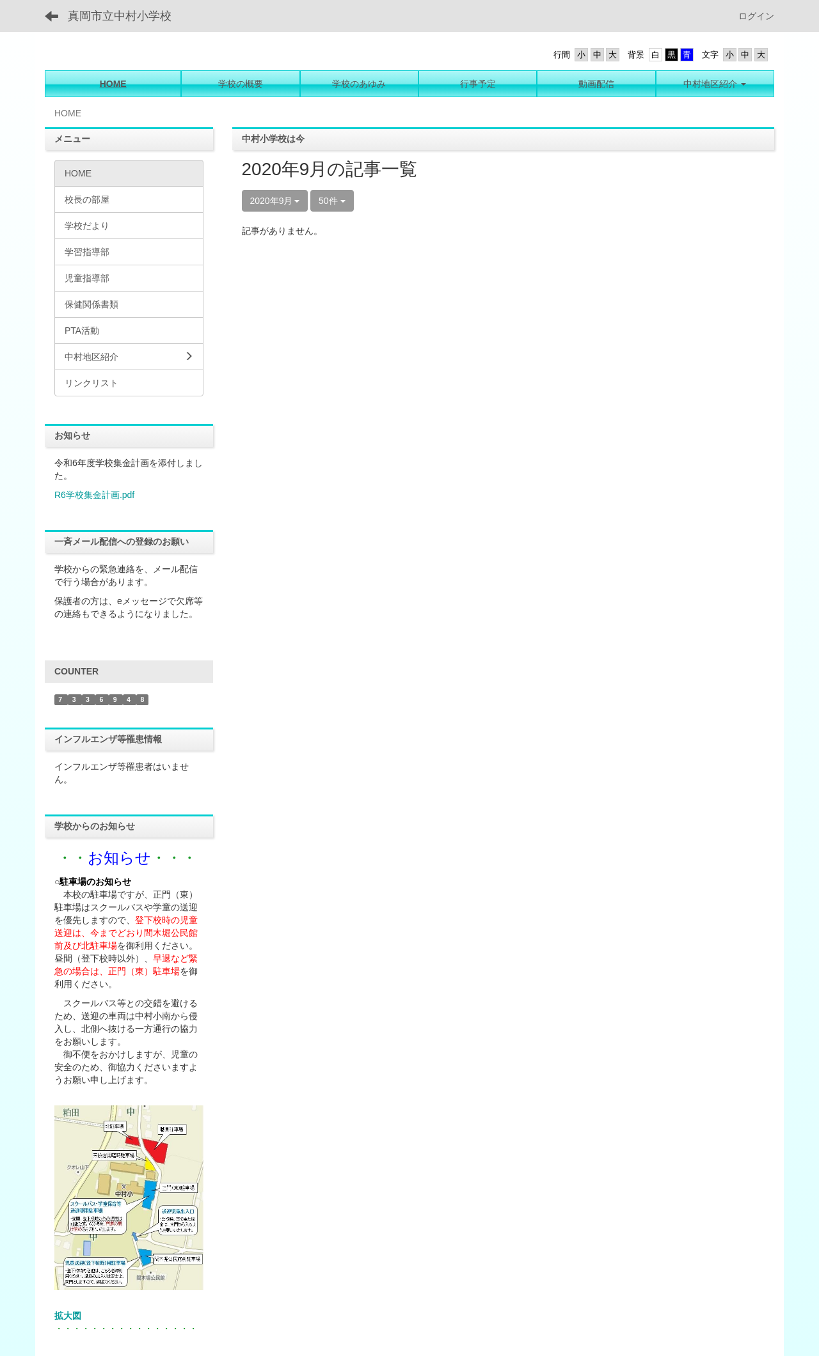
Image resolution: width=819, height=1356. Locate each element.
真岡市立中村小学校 (119, 16)
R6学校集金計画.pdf (94, 495)
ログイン (756, 16)
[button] (715, 84)
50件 (332, 201)
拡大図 (67, 1316)
